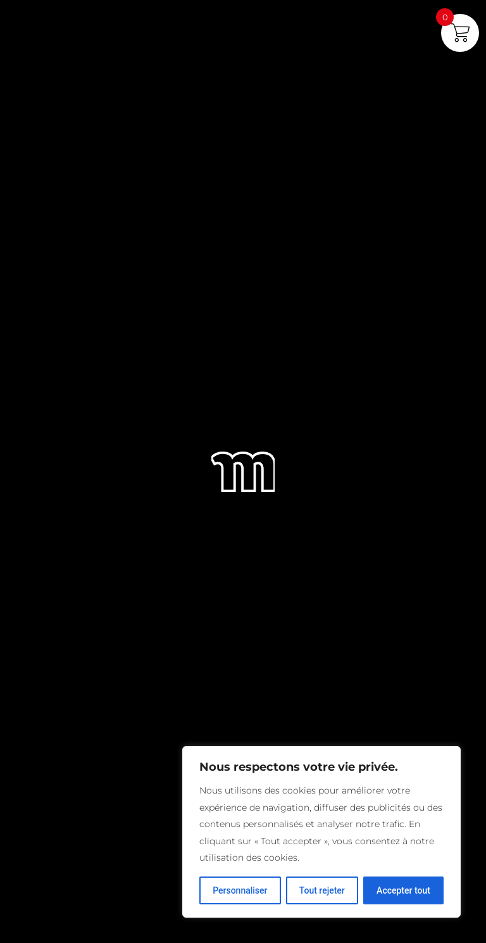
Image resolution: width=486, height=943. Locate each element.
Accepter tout (403, 890)
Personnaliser (240, 890)
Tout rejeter (322, 890)
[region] (321, 832)
